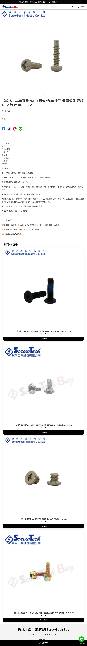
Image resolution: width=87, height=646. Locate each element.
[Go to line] (81, 639)
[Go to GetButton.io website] (81, 643)
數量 (3, 119)
